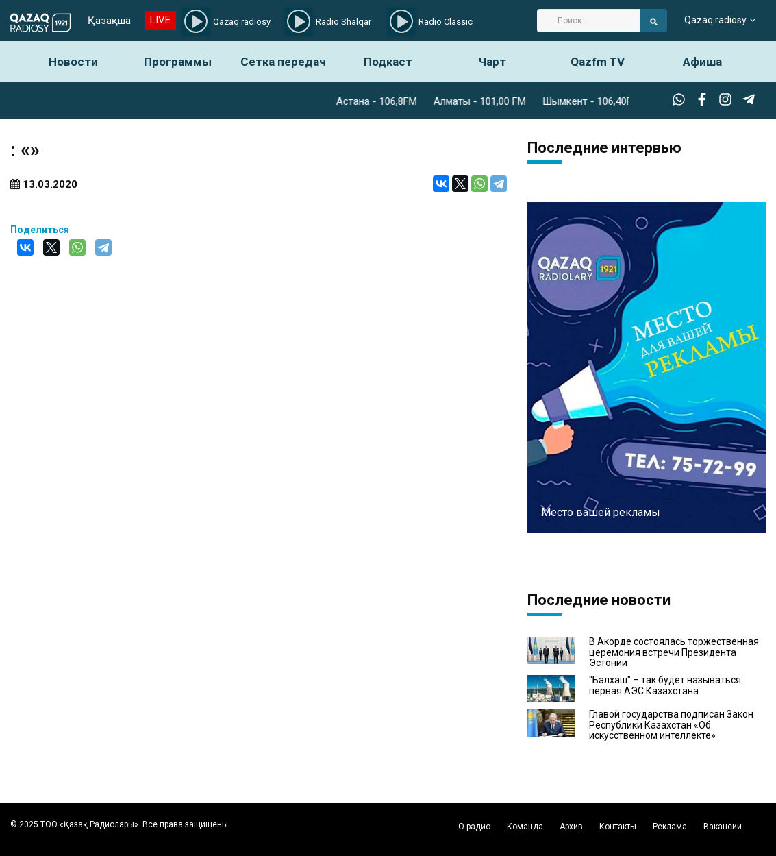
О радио (474, 826)
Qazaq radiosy (715, 20)
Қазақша (109, 20)
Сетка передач (283, 62)
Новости (73, 62)
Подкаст (388, 62)
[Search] (588, 20)
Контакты (617, 826)
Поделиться (39, 229)
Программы (178, 62)
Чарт (492, 62)
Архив (571, 826)
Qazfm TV (598, 62)
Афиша (702, 62)
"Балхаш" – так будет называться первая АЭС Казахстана (665, 685)
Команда (525, 826)
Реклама (670, 826)
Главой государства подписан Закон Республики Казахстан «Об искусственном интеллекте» (671, 725)
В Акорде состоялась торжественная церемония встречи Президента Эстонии (674, 652)
